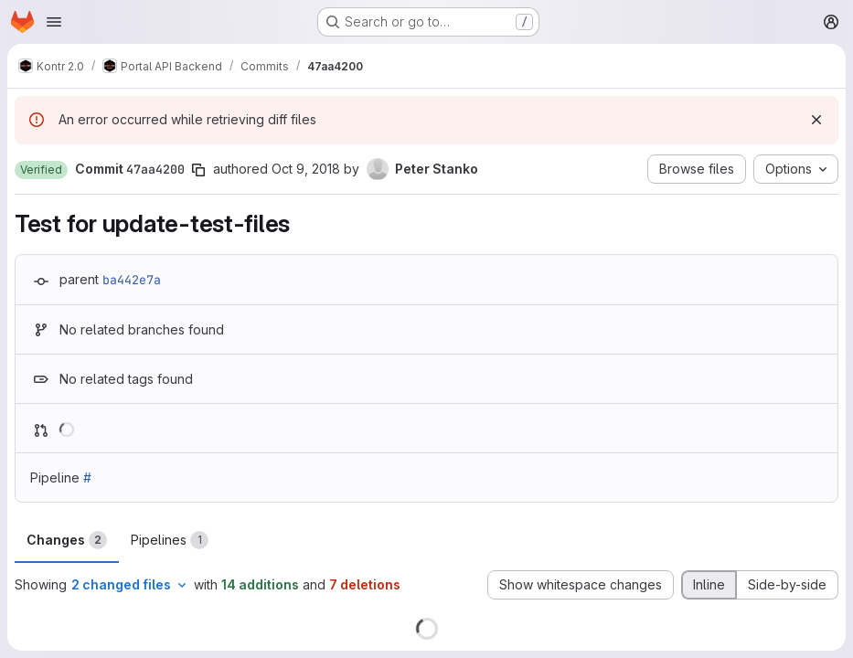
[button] (41, 170)
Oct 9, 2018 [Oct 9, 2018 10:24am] (306, 168)
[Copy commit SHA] (198, 170)
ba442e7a (131, 279)
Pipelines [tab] (169, 540)
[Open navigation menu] (54, 22)
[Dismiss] (816, 120)
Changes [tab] (67, 540)
